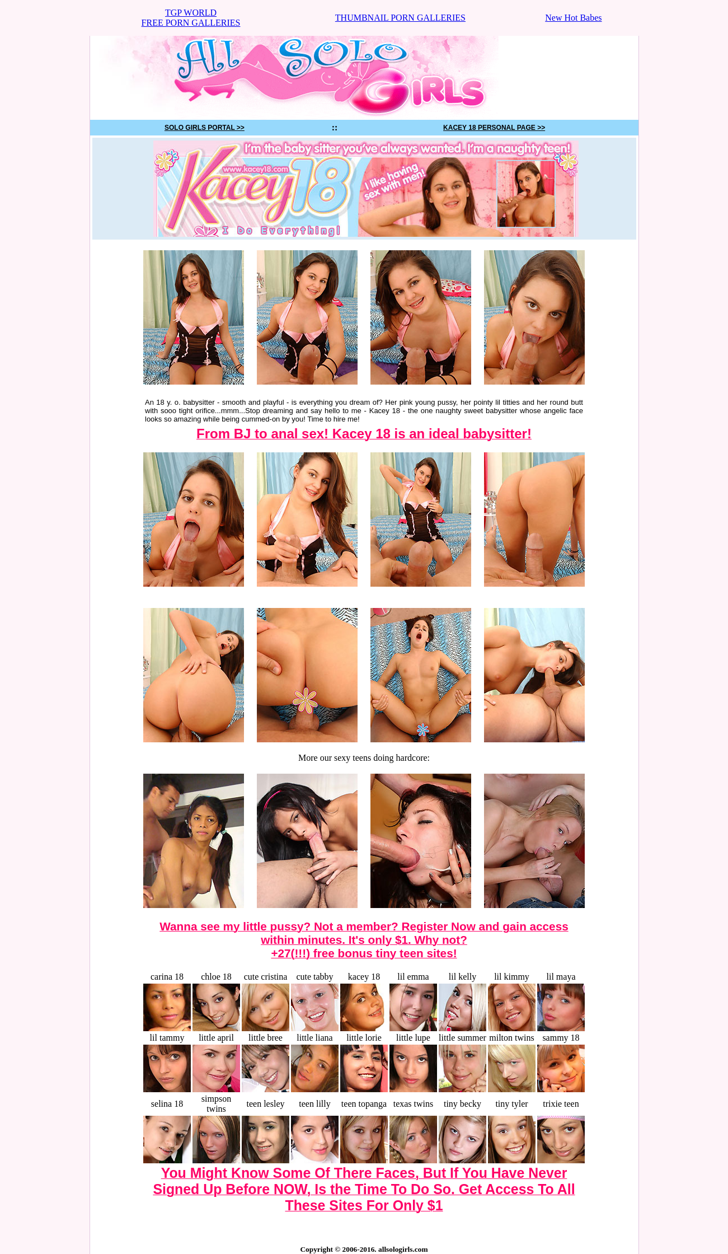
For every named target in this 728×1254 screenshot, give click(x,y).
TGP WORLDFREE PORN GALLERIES (191, 17)
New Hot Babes (573, 17)
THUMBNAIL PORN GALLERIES (400, 17)
